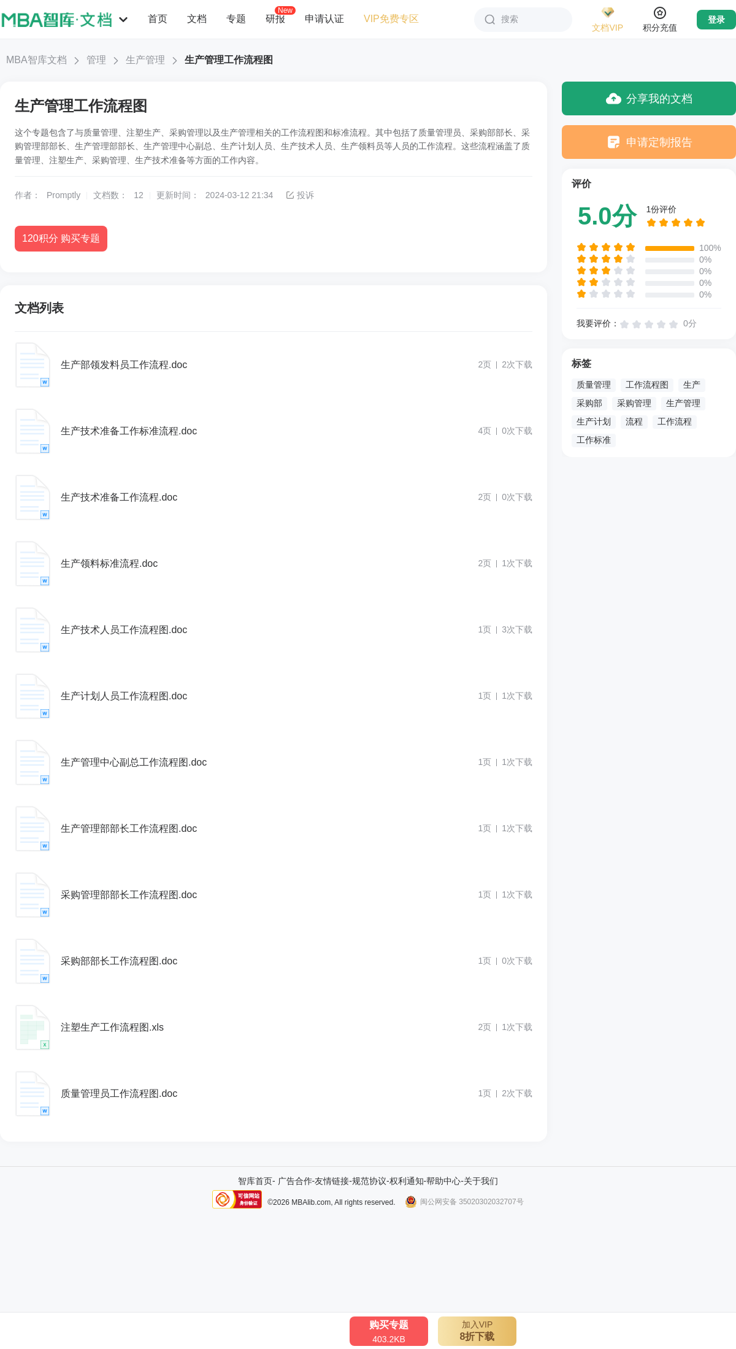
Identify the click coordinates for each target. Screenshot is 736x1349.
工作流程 (674, 421)
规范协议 (369, 1181)
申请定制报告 (649, 142)
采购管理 (634, 403)
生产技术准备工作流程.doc (119, 497)
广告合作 (295, 1181)
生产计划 (594, 421)
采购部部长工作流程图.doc (119, 961)
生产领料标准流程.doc (109, 563)
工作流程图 (647, 385)
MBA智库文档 (36, 60)
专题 (236, 18)
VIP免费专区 (391, 18)
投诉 (299, 195)
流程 (634, 421)
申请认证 (324, 18)
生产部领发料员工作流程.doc (124, 364)
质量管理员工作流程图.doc (119, 1093)
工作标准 (594, 440)
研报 (275, 18)
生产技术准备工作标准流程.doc (129, 431)
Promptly (63, 195)
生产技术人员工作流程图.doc (124, 630)
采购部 (589, 403)
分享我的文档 (649, 98)
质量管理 (594, 385)
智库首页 (255, 1181)
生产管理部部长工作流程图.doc (129, 828)
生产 (691, 385)
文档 (197, 18)
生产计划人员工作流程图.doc (124, 696)
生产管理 (145, 60)
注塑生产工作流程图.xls (112, 1027)
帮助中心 (443, 1181)
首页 (157, 18)
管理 (96, 60)
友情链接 (332, 1181)
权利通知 (406, 1181)
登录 (716, 20)
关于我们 (481, 1181)
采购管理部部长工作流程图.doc (129, 895)
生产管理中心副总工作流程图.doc (134, 762)
